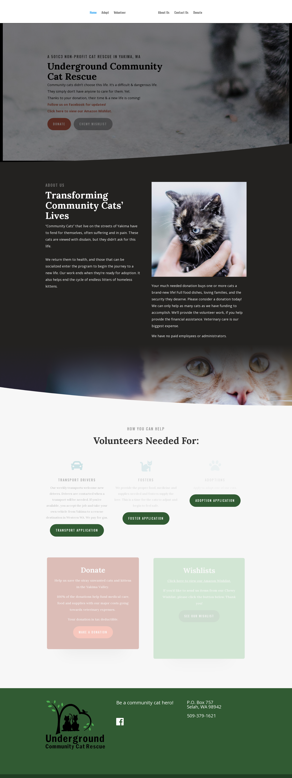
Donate (196, 12)
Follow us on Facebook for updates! (77, 104)
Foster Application (146, 518)
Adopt (106, 12)
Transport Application (77, 530)
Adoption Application (215, 500)
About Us (162, 12)
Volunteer (121, 12)
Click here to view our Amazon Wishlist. (80, 111)
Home (94, 12)
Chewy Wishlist (93, 123)
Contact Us (180, 12)
